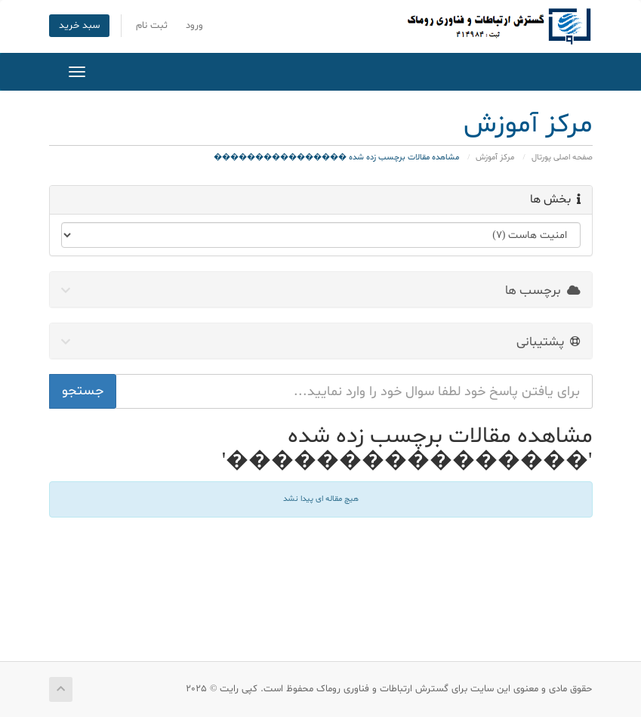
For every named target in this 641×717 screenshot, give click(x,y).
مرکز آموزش (495, 157)
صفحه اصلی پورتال (562, 157)
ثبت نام (152, 25)
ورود (194, 25)
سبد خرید (79, 25)
